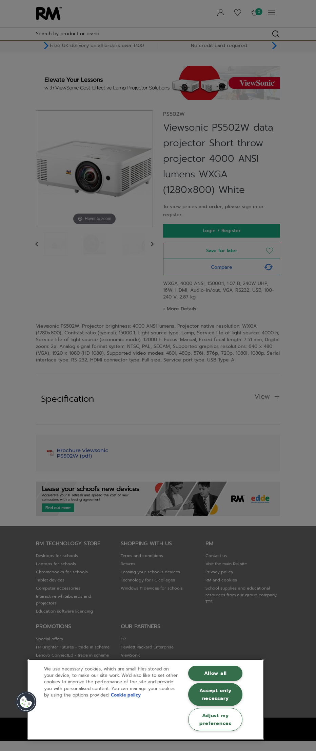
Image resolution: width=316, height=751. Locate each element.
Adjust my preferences (215, 719)
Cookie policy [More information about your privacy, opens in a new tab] (126, 695)
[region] (145, 699)
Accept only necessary (215, 694)
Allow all (215, 673)
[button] (26, 702)
